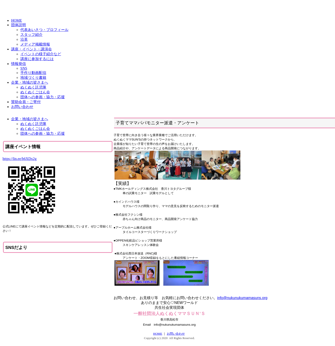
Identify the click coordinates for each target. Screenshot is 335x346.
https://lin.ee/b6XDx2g (20, 159)
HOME (157, 333)
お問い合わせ (176, 333)
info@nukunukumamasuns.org (242, 298)
